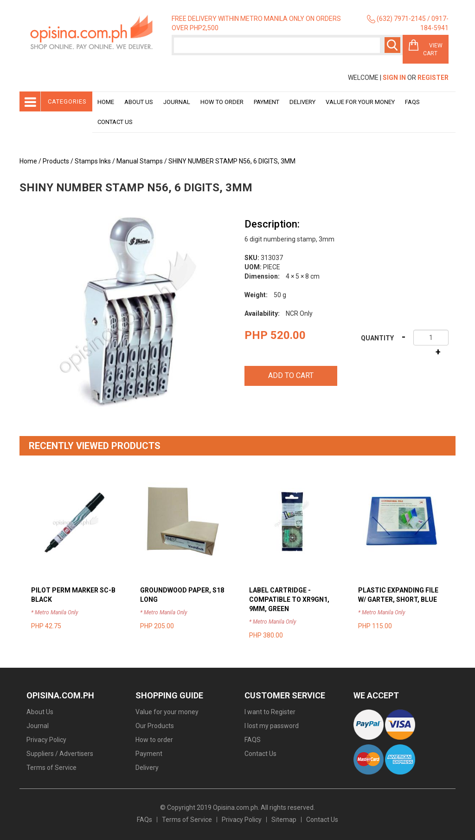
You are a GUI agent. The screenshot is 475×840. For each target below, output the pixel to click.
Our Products (154, 725)
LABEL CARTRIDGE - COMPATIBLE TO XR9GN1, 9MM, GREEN (289, 599)
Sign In (394, 77)
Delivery (302, 101)
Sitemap (283, 819)
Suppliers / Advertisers (59, 753)
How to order (222, 101)
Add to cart (291, 375)
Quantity (377, 338)
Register (433, 77)
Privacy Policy (46, 739)
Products (56, 161)
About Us (138, 101)
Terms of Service (51, 767)
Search (392, 45)
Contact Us (115, 121)
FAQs (144, 819)
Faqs (412, 101)
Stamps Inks (93, 161)
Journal (176, 101)
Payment (266, 101)
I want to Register (269, 712)
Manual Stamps (139, 161)
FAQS (252, 739)
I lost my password (271, 725)
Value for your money (360, 101)
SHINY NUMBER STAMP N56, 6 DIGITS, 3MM (231, 161)
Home (105, 101)
